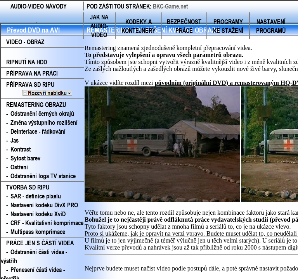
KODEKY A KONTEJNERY (138, 26)
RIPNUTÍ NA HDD (26, 61)
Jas (14, 140)
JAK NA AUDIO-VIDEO (99, 25)
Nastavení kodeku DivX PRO (44, 204)
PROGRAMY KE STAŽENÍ (228, 26)
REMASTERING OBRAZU (36, 104)
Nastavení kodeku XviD (38, 213)
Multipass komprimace (37, 231)
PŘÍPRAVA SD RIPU (42, 89)
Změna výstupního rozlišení (44, 122)
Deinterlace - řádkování (38, 131)
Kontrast (20, 149)
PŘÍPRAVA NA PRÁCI (32, 73)
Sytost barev (25, 157)
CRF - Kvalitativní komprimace (46, 222)
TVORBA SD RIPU (27, 187)
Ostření (19, 166)
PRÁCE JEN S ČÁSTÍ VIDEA (40, 242)
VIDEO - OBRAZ (25, 41)
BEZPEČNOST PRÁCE (184, 26)
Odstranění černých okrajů (42, 113)
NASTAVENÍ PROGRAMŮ (271, 26)
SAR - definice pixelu (35, 195)
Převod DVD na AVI (33, 30)
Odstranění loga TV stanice (43, 175)
